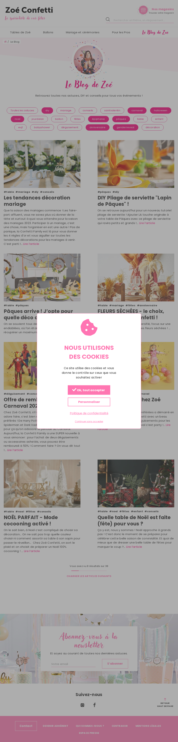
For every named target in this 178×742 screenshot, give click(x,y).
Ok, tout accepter (88, 390)
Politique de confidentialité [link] (89, 413)
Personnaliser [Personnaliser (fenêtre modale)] (89, 402)
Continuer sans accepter (89, 421)
